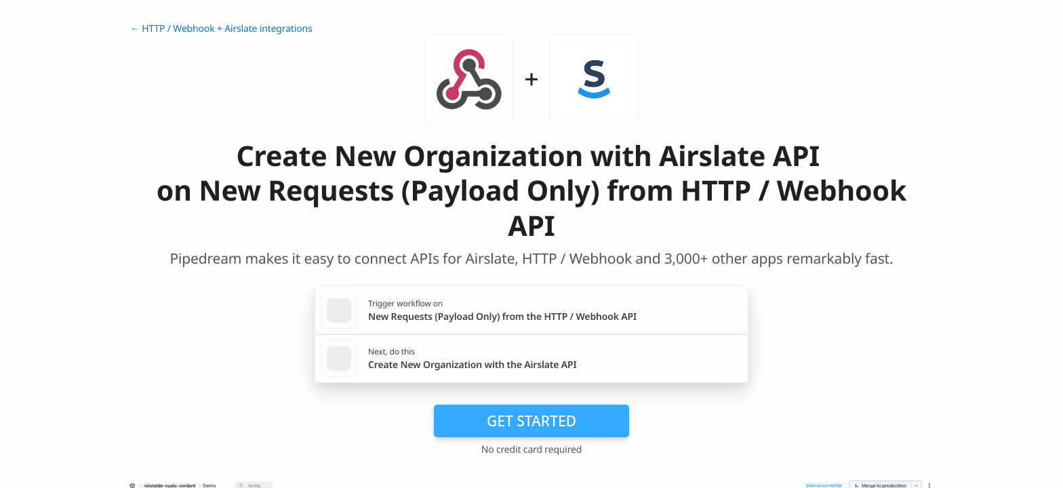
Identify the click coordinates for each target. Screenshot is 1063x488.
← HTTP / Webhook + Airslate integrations (221, 28)
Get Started (531, 420)
